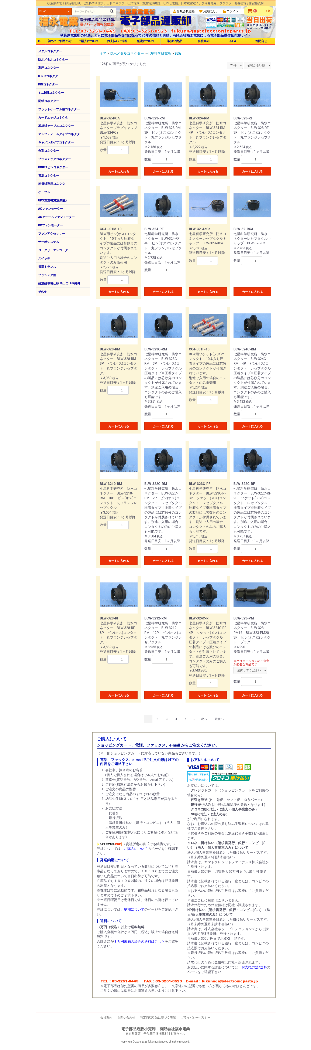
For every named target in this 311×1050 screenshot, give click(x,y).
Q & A (232, 41)
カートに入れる (118, 171)
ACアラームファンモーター (56, 217)
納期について (146, 41)
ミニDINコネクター (51, 92)
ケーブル (44, 192)
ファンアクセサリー (51, 233)
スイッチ (44, 258)
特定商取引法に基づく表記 (158, 1017)
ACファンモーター (50, 208)
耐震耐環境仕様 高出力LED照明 (59, 283)
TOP (40, 41)
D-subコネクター (49, 76)
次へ (204, 719)
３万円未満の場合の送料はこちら (139, 941)
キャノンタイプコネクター (56, 142)
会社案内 (204, 41)
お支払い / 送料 (117, 41)
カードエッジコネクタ (53, 117)
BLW (177, 53)
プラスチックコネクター (54, 159)
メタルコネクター (50, 51)
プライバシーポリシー (196, 1017)
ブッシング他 (47, 275)
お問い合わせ (126, 1017)
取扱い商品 (174, 41)
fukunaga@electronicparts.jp (211, 31)
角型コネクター (48, 150)
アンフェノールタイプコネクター (60, 134)
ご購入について (88, 41)
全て (103, 53)
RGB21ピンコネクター (53, 167)
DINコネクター (48, 84)
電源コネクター (48, 175)
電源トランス (47, 266)
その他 (42, 291)
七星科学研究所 (159, 53)
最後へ (219, 719)
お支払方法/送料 (254, 967)
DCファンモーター (50, 225)
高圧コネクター (48, 67)
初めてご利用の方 (60, 41)
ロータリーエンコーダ (53, 250)
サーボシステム (48, 242)
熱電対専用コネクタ (51, 184)
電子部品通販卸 (155, 20)
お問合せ (261, 41)
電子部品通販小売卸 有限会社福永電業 (155, 1029)
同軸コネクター (48, 101)
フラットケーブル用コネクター (59, 109)
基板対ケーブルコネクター (56, 126)
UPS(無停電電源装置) (52, 200)
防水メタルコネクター (53, 59)
